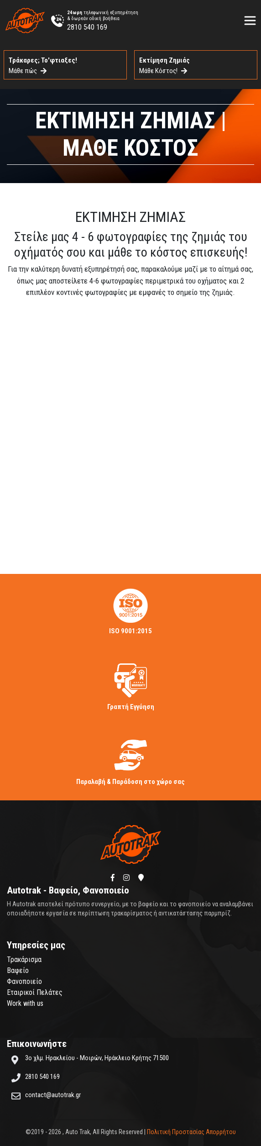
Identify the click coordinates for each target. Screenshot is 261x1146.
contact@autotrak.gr (53, 1095)
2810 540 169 (87, 27)
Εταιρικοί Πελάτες (35, 992)
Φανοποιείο (24, 981)
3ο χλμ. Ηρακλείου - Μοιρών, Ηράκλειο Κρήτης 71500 (97, 1058)
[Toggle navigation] (250, 20)
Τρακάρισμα (24, 959)
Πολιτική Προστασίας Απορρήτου (191, 1131)
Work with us (25, 1003)
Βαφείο (18, 970)
